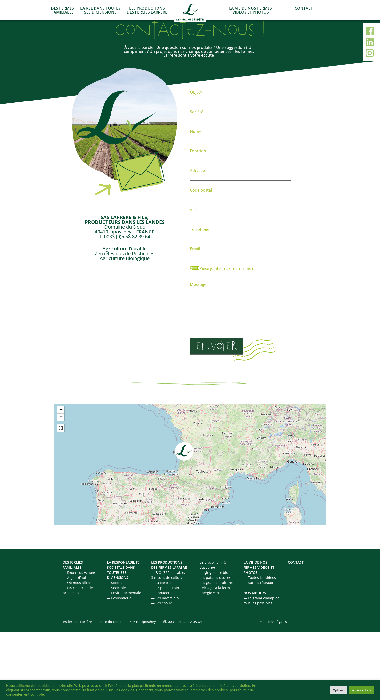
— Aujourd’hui (74, 577)
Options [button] (338, 690)
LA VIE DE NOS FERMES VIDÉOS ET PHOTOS (250, 10)
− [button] (61, 417)
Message (240, 304)
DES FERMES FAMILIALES (62, 10)
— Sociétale (116, 587)
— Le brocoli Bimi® (211, 562)
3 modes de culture (167, 577)
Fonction (240, 154)
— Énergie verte (208, 593)
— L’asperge (205, 567)
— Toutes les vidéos (260, 577)
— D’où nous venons (79, 572)
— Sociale (115, 582)
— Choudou (160, 593)
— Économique (119, 598)
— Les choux (161, 603)
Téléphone (240, 232)
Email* (240, 251)
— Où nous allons (77, 582)
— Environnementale (124, 593)
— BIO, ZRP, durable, (168, 572)
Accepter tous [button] (361, 690)
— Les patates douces (213, 577)
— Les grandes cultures (214, 582)
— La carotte (161, 582)
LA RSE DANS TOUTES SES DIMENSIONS (100, 10)
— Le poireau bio (165, 587)
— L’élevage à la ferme (213, 587)
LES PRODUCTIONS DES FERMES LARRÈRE (147, 10)
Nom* (240, 134)
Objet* (240, 95)
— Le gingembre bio (211, 572)
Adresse (240, 173)
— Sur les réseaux (258, 582)
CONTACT (304, 8)
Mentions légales (273, 621)
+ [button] (61, 410)
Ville (240, 212)
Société (240, 115)
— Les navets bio (165, 598)
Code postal (240, 193)
